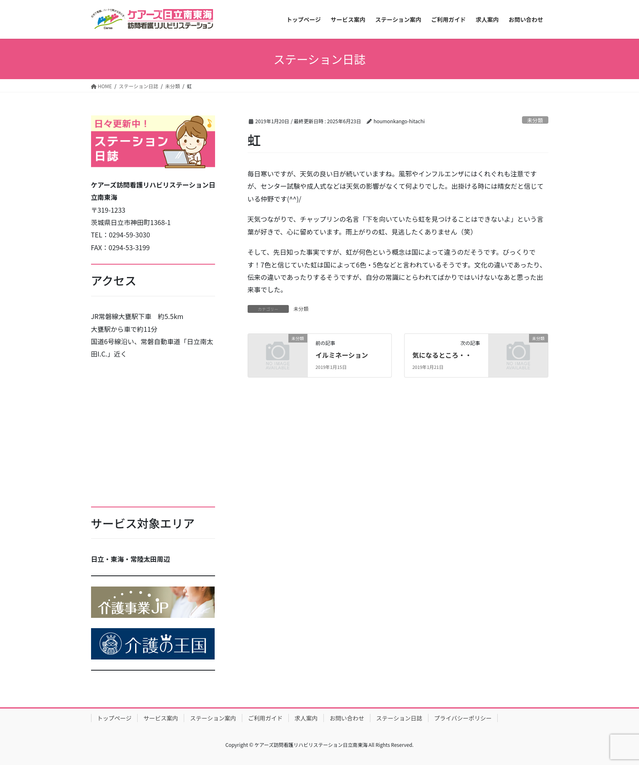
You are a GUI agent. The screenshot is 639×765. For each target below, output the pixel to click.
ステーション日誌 (399, 718)
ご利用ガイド (265, 718)
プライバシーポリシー (463, 718)
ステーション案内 (213, 718)
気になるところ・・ (442, 355)
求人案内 (306, 718)
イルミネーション (342, 355)
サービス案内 (160, 718)
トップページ (114, 718)
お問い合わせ (347, 718)
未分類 (535, 120)
